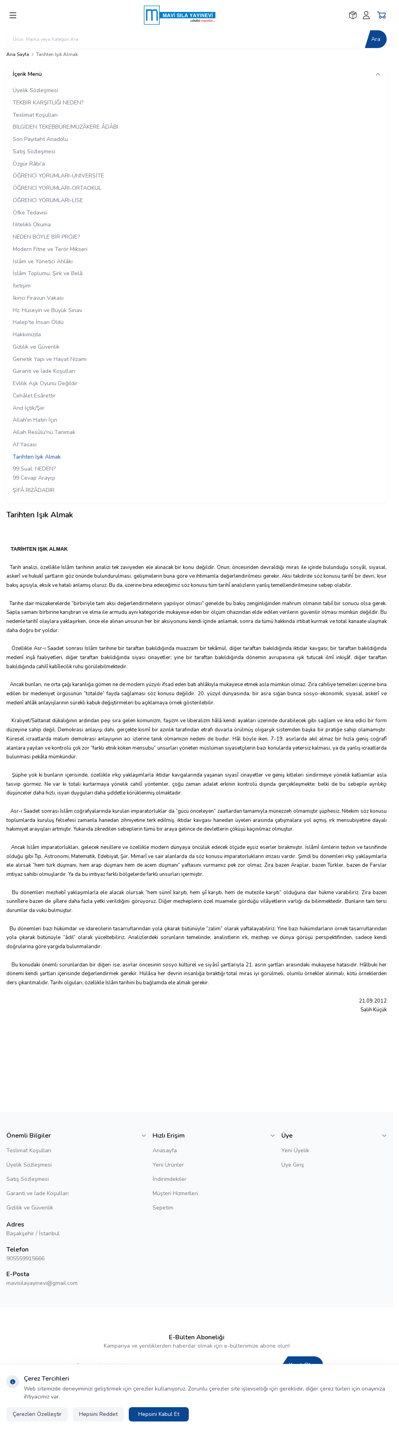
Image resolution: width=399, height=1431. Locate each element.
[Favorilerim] (352, 15)
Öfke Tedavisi (30, 212)
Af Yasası (25, 444)
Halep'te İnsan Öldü (38, 322)
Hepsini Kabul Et (158, 1414)
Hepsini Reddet (98, 1414)
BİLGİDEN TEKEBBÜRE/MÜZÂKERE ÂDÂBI (65, 127)
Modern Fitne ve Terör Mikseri (50, 249)
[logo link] (184, 15)
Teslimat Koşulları (35, 115)
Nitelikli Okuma (32, 224)
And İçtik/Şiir (29, 408)
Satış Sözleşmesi (34, 151)
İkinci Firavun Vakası (38, 298)
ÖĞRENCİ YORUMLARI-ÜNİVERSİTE (58, 175)
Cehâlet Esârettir (34, 395)
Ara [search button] (375, 39)
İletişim (22, 285)
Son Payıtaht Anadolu (40, 139)
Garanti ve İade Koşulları (44, 371)
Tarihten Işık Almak (37, 457)
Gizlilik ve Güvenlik (36, 347)
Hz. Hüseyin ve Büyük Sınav (47, 310)
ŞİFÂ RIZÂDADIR (33, 490)
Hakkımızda (27, 334)
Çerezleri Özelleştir (37, 1414)
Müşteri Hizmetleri (175, 1193)
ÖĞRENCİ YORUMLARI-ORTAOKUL (57, 188)
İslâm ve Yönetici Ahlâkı (43, 261)
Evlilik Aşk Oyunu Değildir (45, 383)
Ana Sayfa (17, 54)
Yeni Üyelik (295, 1150)
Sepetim (163, 1207)
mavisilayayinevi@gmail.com (41, 1283)
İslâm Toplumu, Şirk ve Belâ (48, 273)
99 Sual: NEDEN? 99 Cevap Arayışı (34, 473)
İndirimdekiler (169, 1179)
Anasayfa (165, 1150)
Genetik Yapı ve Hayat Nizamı (50, 359)
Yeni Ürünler (168, 1165)
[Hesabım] (366, 15)
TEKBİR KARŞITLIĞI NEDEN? (48, 102)
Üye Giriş (292, 1165)
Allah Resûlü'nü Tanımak (44, 432)
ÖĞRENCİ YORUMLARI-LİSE (48, 200)
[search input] (196, 39)
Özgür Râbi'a (29, 164)
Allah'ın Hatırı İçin (35, 420)
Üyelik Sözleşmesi (35, 90)
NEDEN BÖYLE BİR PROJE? (46, 237)
